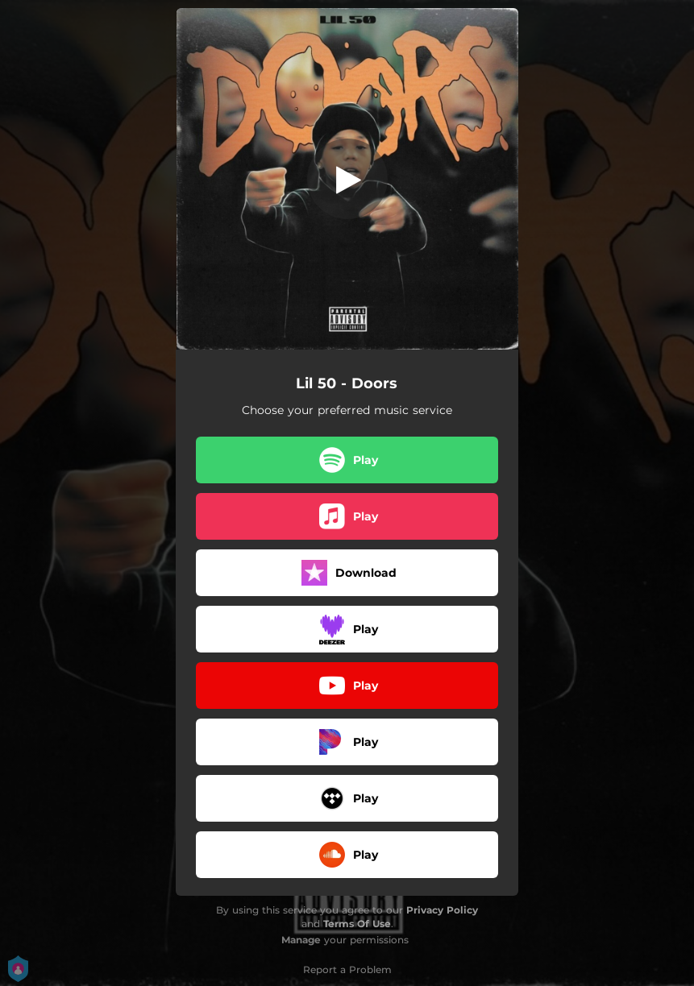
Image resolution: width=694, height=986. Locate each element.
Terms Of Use (357, 924)
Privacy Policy (442, 910)
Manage (301, 940)
